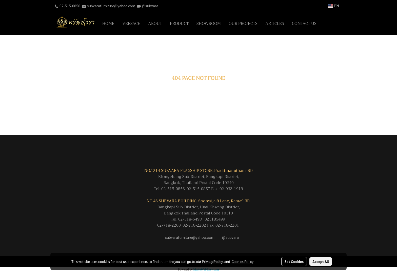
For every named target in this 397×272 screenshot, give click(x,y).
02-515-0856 (69, 6)
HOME (108, 23)
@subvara (150, 6)
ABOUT (155, 23)
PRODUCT (179, 23)
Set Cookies (294, 261)
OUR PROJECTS (243, 23)
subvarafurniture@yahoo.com (111, 6)
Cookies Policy (242, 261)
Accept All (320, 261)
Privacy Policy (212, 261)
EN (333, 6)
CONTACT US (304, 23)
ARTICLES (274, 23)
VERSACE (131, 23)
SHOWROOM (208, 23)
